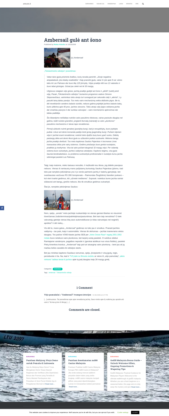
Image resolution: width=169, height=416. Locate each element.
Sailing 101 (100, 4)
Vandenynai (111, 4)
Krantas (129, 4)
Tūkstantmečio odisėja (63, 272)
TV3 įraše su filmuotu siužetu (83, 256)
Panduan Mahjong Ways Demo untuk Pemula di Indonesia (42, 362)
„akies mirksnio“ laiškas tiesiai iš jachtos (62, 259)
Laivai (121, 4)
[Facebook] (2, 208)
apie (136, 4)
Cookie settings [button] (122, 412)
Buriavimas (89, 4)
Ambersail (52, 272)
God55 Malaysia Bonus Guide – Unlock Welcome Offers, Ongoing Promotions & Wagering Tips (126, 364)
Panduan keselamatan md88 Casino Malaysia (82, 362)
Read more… (50, 384)
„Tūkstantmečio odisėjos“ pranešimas (61, 71)
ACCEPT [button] (135, 412)
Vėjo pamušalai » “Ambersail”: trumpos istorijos (67, 294)
